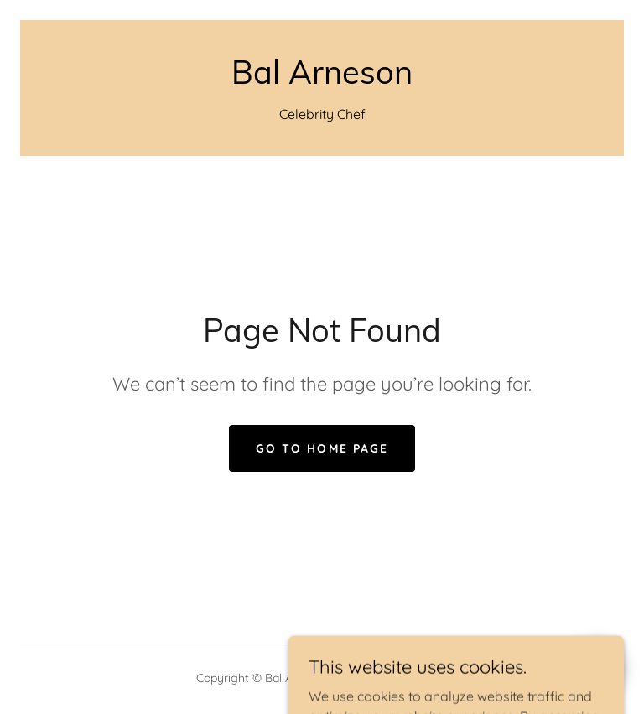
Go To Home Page (321, 448)
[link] (322, 78)
